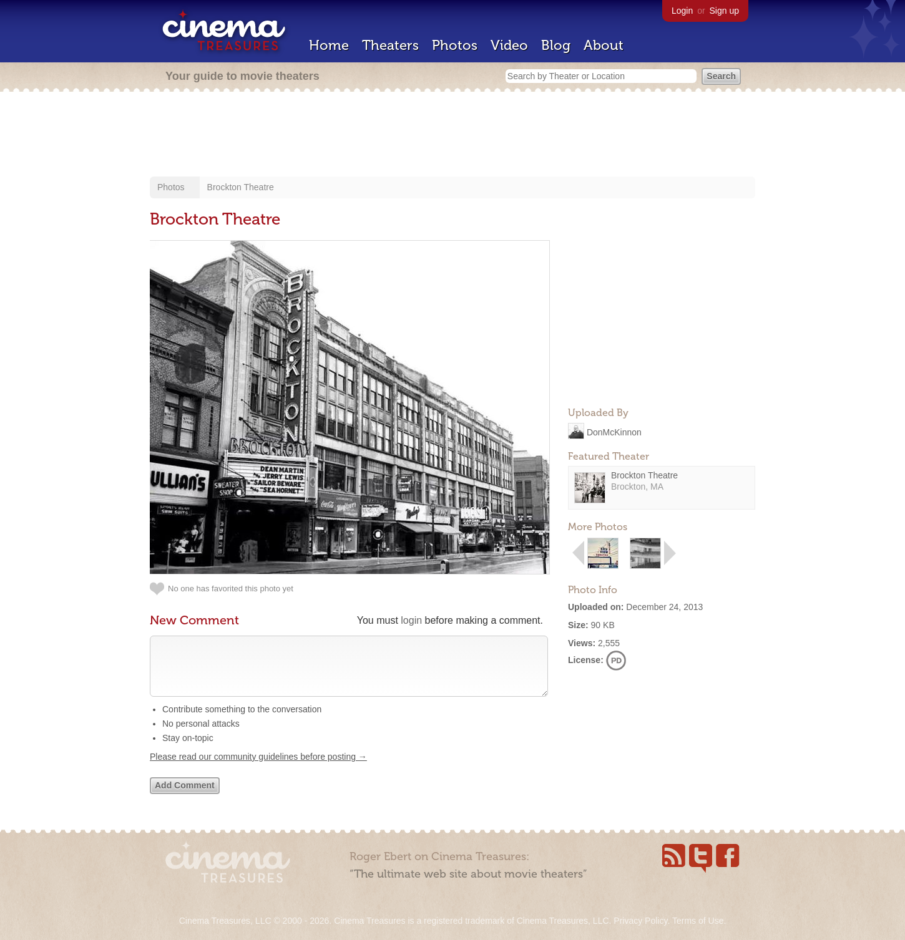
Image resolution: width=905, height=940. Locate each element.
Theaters (390, 45)
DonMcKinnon (614, 432)
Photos (454, 45)
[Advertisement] (452, 135)
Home (329, 45)
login (411, 620)
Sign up (724, 11)
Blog (555, 45)
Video (509, 45)
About (604, 45)
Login (682, 11)
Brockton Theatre (240, 187)
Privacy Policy (640, 921)
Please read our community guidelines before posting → (258, 769)
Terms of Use (697, 921)
